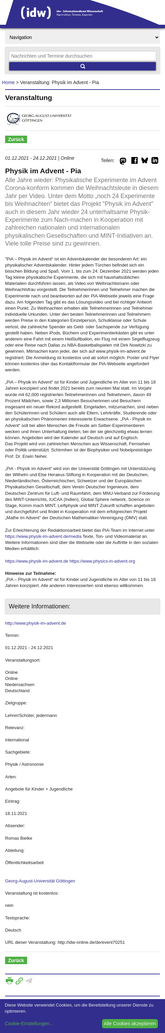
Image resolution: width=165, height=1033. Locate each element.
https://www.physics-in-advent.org (102, 561)
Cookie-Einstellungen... (29, 1023)
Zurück (16, 139)
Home (8, 82)
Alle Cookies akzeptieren (130, 1023)
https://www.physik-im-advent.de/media (43, 536)
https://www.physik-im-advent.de (36, 561)
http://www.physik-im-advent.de (35, 623)
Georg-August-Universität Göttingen (40, 880)
